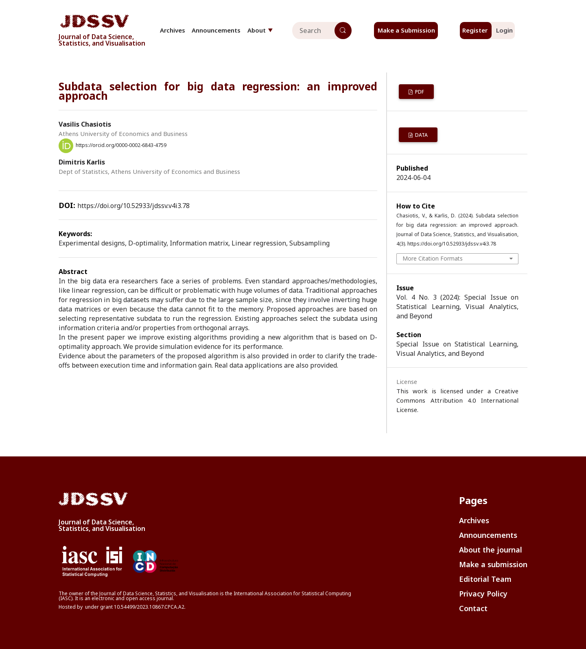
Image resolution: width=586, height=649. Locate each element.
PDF (419, 91)
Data (421, 135)
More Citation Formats (432, 258)
